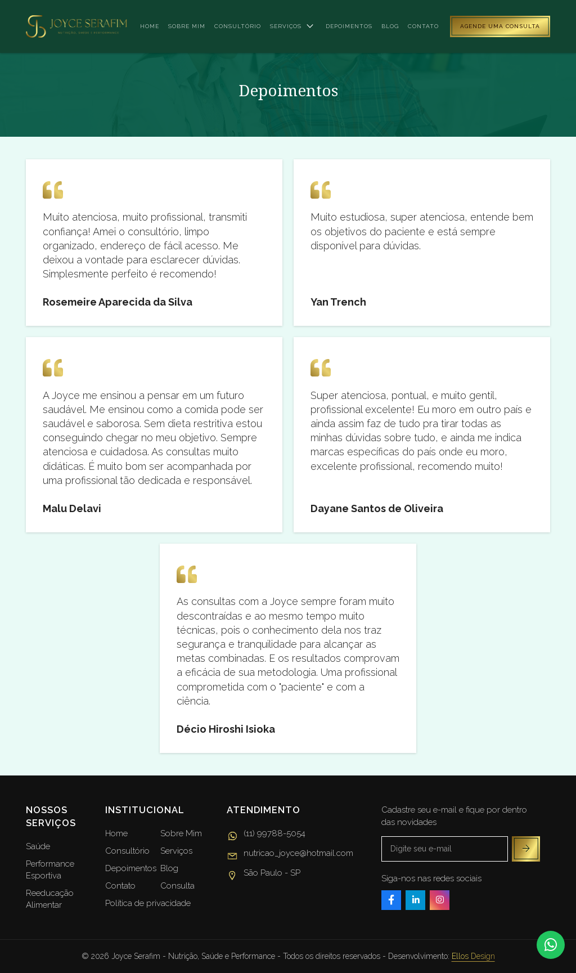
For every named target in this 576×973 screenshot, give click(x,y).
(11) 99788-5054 (266, 835)
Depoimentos (349, 26)
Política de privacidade (148, 903)
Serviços (293, 26)
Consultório (237, 26)
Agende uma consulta (500, 26)
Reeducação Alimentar (50, 899)
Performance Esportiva (50, 870)
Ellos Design (473, 956)
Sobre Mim (181, 833)
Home (149, 26)
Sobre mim (186, 26)
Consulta (177, 886)
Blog (390, 26)
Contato (423, 26)
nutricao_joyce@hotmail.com (290, 855)
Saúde (38, 846)
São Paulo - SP (263, 874)
